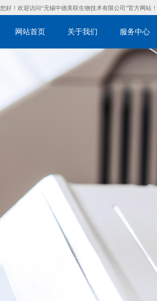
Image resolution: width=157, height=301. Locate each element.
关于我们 (82, 32)
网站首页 (30, 32)
